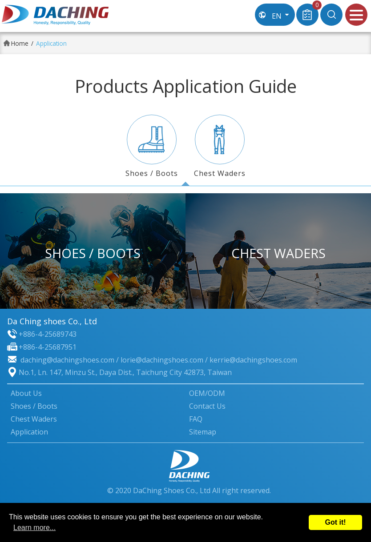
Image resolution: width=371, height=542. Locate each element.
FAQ (195, 419)
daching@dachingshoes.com (67, 360)
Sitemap (202, 432)
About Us (26, 393)
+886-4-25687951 (48, 347)
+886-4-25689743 (48, 334)
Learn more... (34, 527)
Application (29, 432)
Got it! (335, 522)
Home (19, 43)
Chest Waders (220, 146)
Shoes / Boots (151, 146)
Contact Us (207, 406)
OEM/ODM (207, 393)
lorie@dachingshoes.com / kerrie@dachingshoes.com (209, 360)
